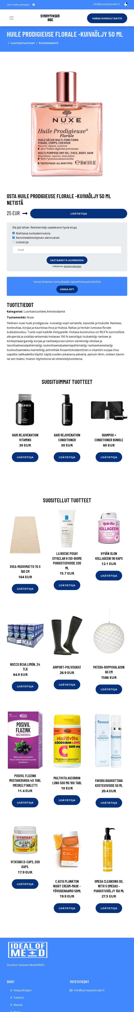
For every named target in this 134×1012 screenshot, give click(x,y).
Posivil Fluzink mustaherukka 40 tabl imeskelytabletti (25, 780)
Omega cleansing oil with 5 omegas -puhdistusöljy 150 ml (109, 886)
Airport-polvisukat (67, 667)
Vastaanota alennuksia (67, 260)
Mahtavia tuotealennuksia (33, 233)
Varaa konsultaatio (107, 18)
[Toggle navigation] (11, 18)
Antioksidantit (48, 43)
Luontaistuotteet (23, 43)
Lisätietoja (78, 213)
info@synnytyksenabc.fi (106, 4)
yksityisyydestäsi (72, 266)
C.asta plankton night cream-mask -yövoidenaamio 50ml (67, 886)
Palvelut (18, 997)
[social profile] (33, 4)
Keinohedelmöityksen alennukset (37, 238)
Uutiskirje (22, 242)
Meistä (17, 1005)
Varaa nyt (67, 289)
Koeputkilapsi (22, 990)
